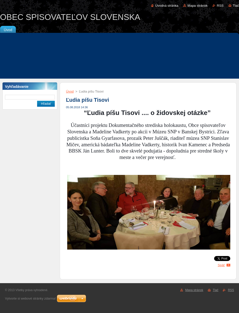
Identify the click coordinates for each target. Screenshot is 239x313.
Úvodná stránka (166, 5)
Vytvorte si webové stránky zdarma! (30, 298)
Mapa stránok (197, 5)
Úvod (70, 91)
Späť (221, 265)
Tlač (236, 5)
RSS (220, 5)
